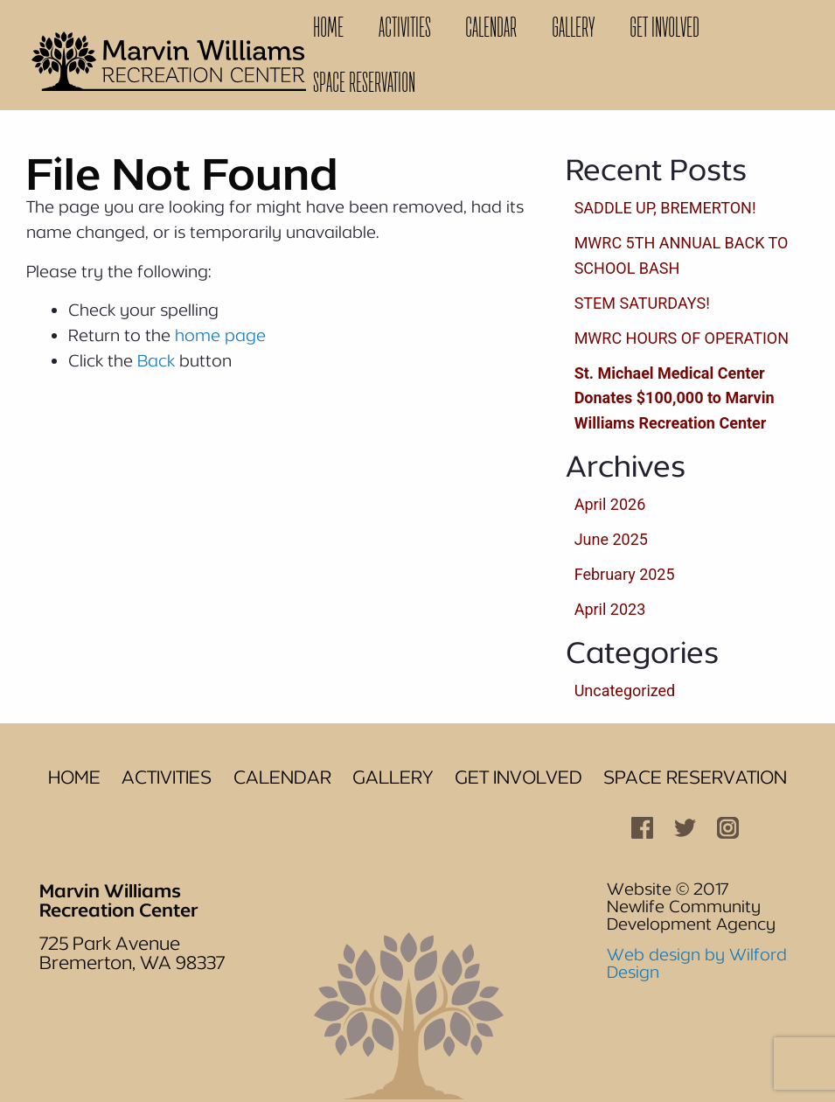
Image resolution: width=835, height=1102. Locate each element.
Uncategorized (625, 690)
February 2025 (624, 574)
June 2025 (611, 539)
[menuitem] (328, 27)
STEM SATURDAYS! (642, 303)
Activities (405, 27)
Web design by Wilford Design (697, 963)
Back (156, 360)
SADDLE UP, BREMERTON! (665, 208)
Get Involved (664, 27)
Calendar (491, 27)
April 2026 (610, 504)
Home (328, 27)
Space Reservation (364, 82)
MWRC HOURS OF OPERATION (681, 338)
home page (220, 335)
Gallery (573, 27)
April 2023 (610, 609)
